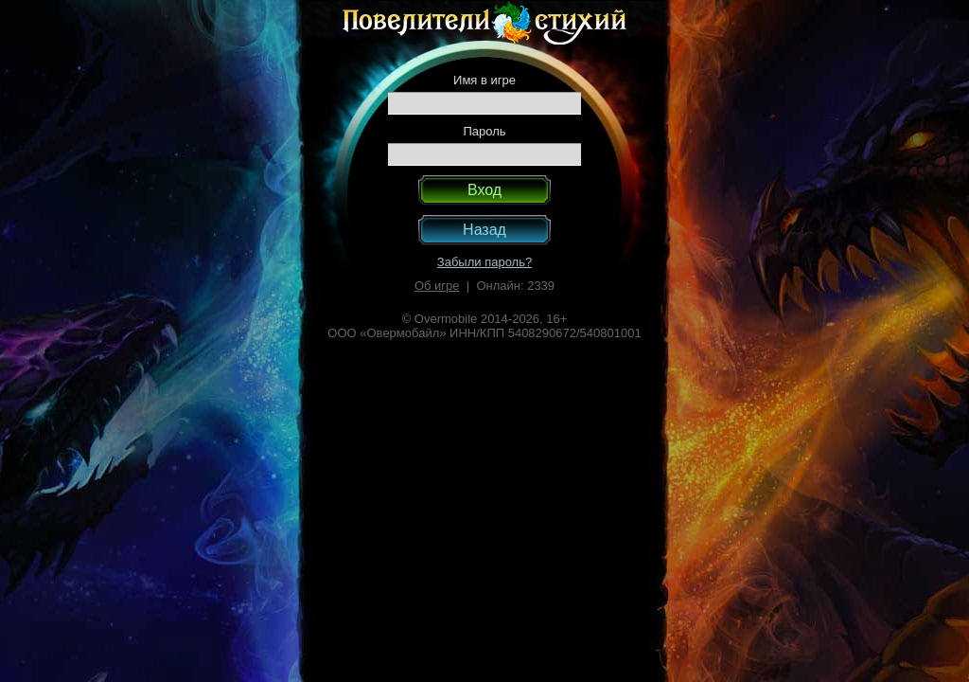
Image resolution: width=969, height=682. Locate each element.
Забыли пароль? (484, 262)
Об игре (437, 285)
